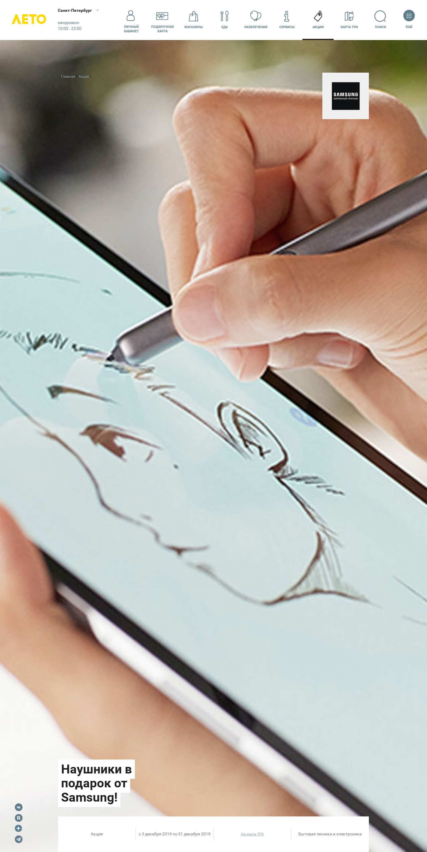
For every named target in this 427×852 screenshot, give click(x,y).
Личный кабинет (131, 19)
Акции (318, 19)
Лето (29, 20)
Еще (409, 19)
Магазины (193, 19)
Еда (225, 19)
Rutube (19, 818)
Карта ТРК (349, 19)
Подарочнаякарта (162, 19)
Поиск (380, 19)
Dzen (19, 828)
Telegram (19, 839)
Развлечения (255, 19)
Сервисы (287, 19)
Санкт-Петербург (76, 10)
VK (19, 807)
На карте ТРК (252, 834)
